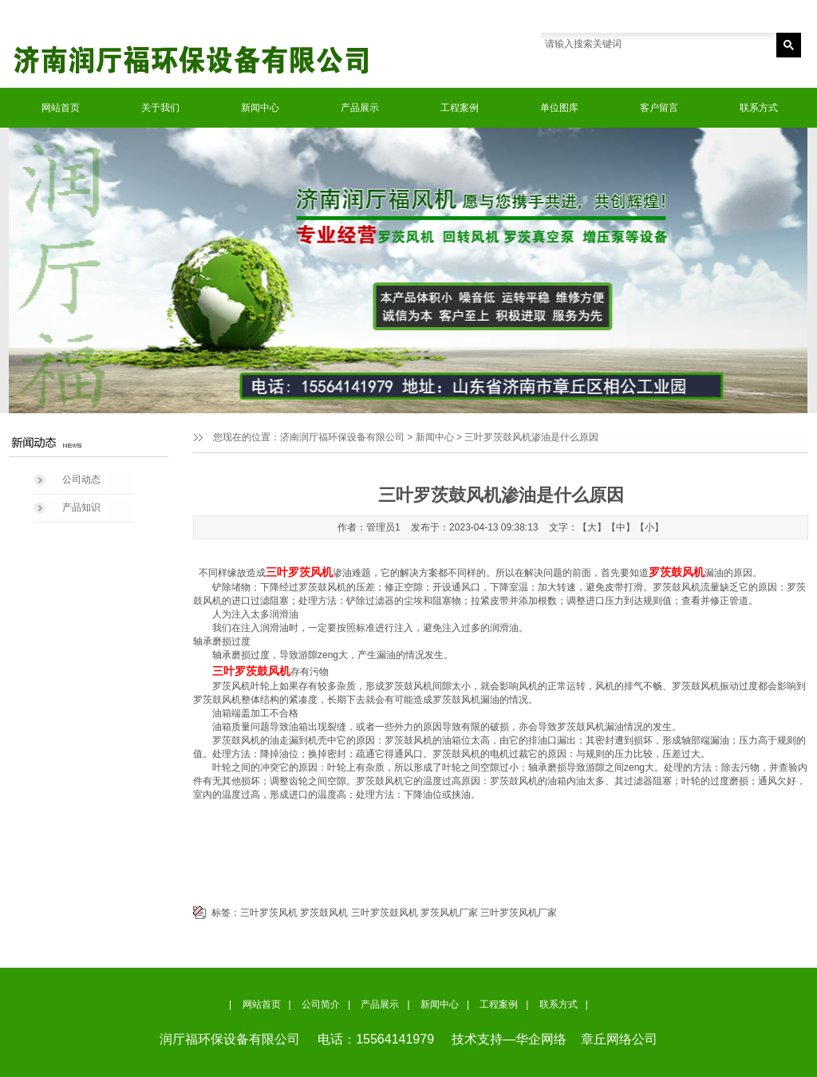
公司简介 (321, 1004)
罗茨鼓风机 (324, 912)
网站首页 (60, 107)
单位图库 (559, 107)
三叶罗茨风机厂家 (518, 912)
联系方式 (759, 107)
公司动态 (81, 479)
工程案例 (459, 107)
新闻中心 (260, 107)
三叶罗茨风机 (269, 912)
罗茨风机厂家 (449, 912)
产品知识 (81, 507)
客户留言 (659, 107)
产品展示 (360, 107)
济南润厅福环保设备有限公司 (342, 437)
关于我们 (160, 107)
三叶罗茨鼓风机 (384, 912)
